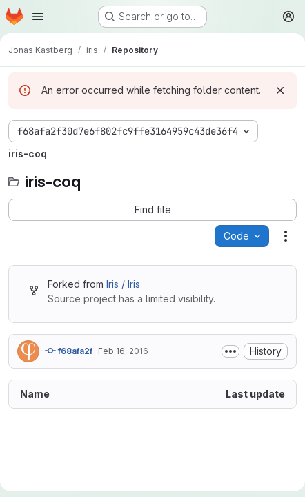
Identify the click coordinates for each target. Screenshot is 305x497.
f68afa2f (68, 350)
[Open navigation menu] (38, 17)
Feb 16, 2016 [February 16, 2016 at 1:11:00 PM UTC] (123, 351)
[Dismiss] (280, 90)
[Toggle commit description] (230, 351)
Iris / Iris (123, 284)
